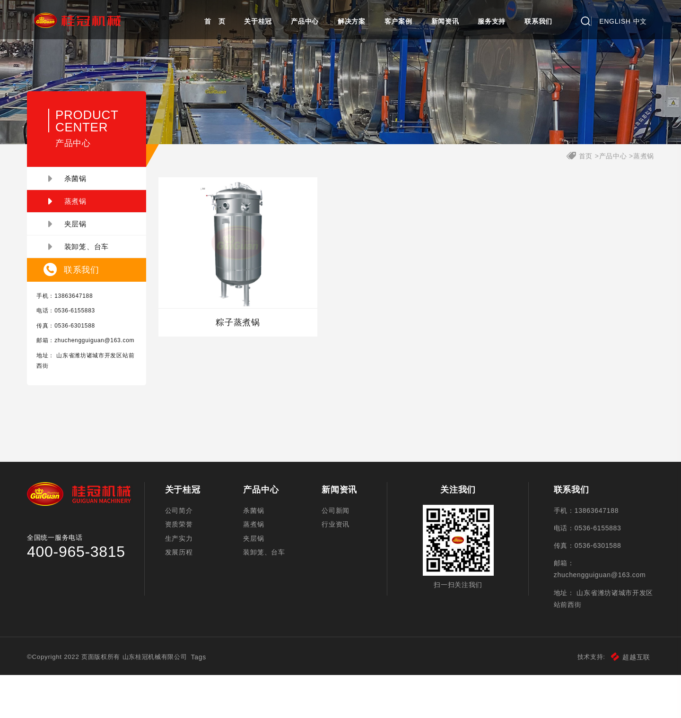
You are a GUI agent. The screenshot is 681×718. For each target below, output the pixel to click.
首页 (578, 182)
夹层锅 (74, 250)
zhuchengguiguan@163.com (83, 376)
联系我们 (538, 21)
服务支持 (492, 21)
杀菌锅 (74, 204)
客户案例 (398, 21)
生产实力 (183, 583)
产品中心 (305, 21)
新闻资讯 (445, 21)
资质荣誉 (183, 567)
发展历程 (183, 600)
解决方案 (352, 21)
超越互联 (623, 700)
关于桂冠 (258, 21)
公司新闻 (336, 550)
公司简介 (183, 550)
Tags (215, 700)
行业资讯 (336, 567)
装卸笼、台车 (85, 273)
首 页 (214, 21)
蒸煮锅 (74, 227)
